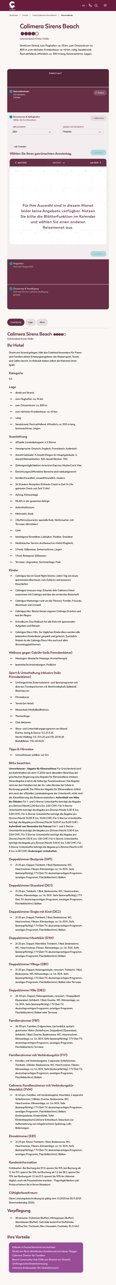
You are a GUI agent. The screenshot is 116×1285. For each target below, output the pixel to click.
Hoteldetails (16, 322)
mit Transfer (20, 146)
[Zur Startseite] (12, 6)
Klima (42, 322)
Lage (30, 322)
